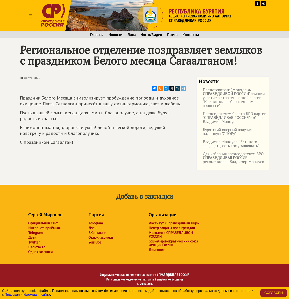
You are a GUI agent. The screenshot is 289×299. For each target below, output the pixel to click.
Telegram (35, 233)
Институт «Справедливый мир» (174, 223)
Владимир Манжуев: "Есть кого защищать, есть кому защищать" (229, 144)
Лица (131, 34)
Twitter (34, 242)
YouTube (94, 242)
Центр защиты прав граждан (172, 228)
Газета (172, 34)
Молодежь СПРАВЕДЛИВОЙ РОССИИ (171, 234)
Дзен (32, 237)
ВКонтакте (36, 247)
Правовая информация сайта (27, 294)
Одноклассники (40, 252)
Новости (115, 34)
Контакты (190, 34)
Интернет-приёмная (44, 228)
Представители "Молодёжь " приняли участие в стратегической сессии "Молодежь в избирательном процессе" (232, 98)
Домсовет (157, 250)
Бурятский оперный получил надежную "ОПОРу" (225, 132)
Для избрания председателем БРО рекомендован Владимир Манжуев (231, 158)
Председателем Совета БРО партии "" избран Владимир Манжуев (232, 118)
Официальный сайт (43, 223)
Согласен (274, 293)
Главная (97, 34)
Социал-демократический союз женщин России (173, 243)
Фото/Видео (151, 34)
